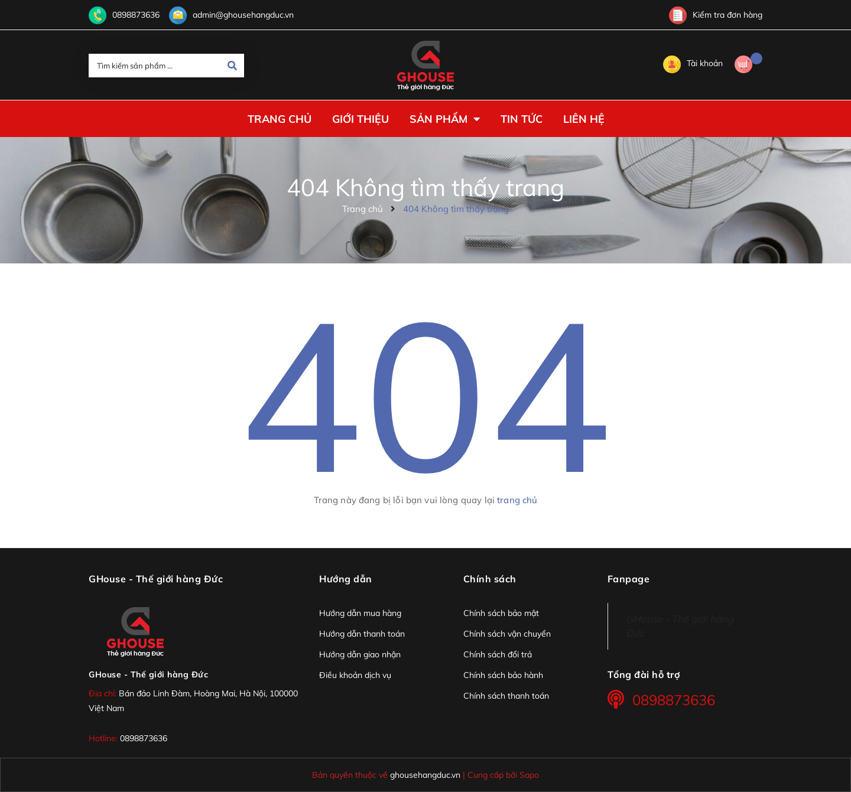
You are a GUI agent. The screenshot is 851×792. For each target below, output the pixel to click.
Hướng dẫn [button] (345, 579)
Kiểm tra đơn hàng (715, 14)
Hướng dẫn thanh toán (362, 633)
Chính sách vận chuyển (507, 633)
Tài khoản (693, 63)
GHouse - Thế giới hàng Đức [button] (156, 579)
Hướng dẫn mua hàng (360, 613)
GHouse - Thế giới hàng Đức (148, 674)
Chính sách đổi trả (497, 654)
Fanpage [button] (629, 579)
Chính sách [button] (490, 579)
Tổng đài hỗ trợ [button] (644, 674)
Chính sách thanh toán (506, 695)
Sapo (529, 775)
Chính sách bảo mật (501, 613)
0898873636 (136, 14)
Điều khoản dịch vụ (355, 675)
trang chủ (517, 500)
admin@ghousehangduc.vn (243, 14)
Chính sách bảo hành (503, 675)
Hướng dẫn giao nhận (360, 654)
